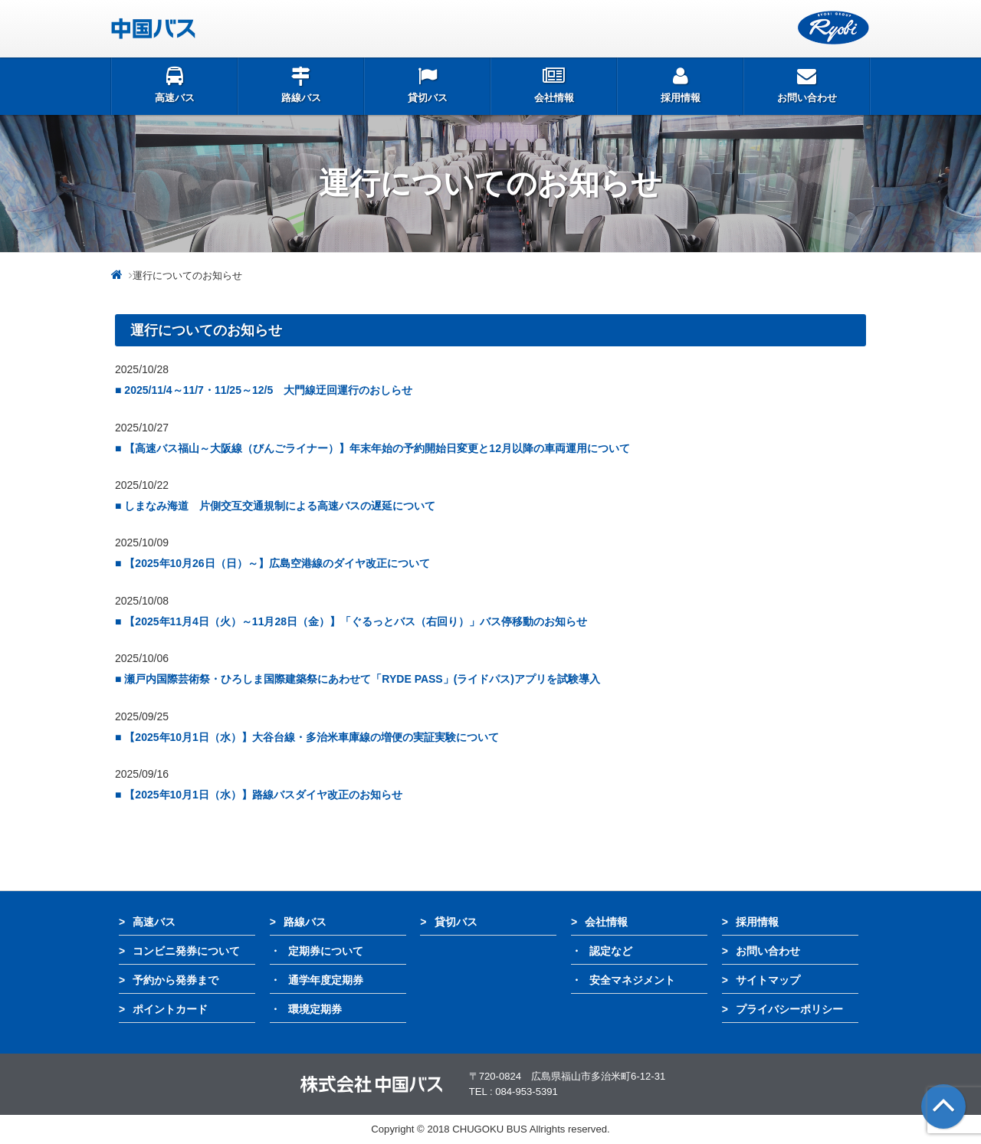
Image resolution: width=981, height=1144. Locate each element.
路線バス (305, 922)
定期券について (325, 951)
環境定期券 (315, 1009)
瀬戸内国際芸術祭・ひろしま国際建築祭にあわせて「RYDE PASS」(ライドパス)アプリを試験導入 (362, 679)
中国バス (207, 28)
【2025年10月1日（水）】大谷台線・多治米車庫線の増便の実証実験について (311, 737)
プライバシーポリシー (789, 1009)
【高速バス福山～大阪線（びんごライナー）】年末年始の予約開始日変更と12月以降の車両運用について (377, 448)
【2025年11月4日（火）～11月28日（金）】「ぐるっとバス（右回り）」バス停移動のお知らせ (355, 621)
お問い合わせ (768, 951)
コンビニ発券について (186, 951)
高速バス (154, 922)
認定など (610, 951)
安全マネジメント (632, 980)
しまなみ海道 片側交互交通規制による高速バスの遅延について (279, 506)
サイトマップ (768, 980)
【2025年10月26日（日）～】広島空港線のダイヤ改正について (276, 563)
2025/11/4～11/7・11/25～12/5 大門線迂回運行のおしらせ (268, 390)
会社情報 (606, 922)
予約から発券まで (175, 980)
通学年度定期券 (325, 980)
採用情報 (757, 922)
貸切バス (456, 922)
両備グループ (833, 28)
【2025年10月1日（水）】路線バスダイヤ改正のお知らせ (263, 794)
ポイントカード (170, 1009)
